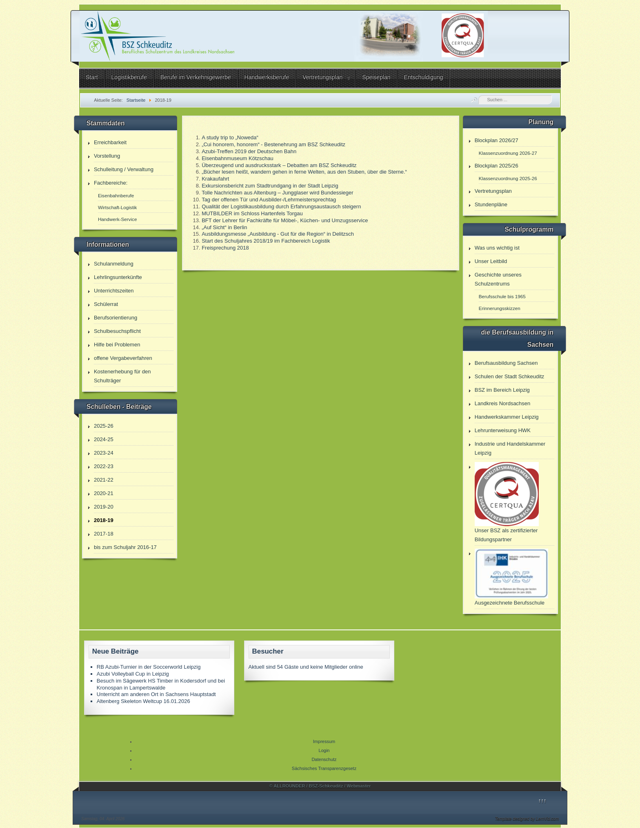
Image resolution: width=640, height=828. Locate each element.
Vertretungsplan (322, 77)
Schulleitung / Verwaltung (123, 169)
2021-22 (103, 480)
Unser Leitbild (491, 261)
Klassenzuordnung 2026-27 (508, 153)
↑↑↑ (542, 800)
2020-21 (103, 493)
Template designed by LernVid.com (527, 819)
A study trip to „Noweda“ (230, 137)
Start (92, 77)
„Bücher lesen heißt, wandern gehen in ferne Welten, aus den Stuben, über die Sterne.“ (304, 172)
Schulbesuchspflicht (117, 331)
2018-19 (103, 520)
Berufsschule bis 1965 (502, 296)
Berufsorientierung (115, 318)
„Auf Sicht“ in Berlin (224, 227)
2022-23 (103, 466)
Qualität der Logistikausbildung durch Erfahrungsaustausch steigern (281, 206)
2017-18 (103, 534)
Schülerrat (106, 304)
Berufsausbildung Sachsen (506, 363)
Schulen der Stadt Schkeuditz (509, 376)
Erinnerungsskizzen (499, 308)
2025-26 (103, 426)
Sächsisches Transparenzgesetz (324, 768)
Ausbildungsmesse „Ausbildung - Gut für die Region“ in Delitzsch (278, 234)
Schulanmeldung (113, 264)
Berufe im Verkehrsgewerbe (195, 77)
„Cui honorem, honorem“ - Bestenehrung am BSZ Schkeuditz (273, 144)
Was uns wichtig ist (497, 248)
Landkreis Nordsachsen (503, 403)
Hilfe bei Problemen (117, 344)
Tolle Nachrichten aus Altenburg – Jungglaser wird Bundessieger (277, 193)
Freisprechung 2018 (225, 248)
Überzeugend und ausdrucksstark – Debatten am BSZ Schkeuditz (279, 165)
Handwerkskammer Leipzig (507, 417)
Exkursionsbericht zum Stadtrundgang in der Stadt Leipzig (270, 186)
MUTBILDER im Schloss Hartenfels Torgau (252, 213)
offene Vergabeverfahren (123, 358)
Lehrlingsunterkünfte (118, 277)
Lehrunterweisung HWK (503, 430)
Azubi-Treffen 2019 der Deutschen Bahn (249, 151)
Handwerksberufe (266, 77)
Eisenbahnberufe (116, 195)
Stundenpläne (491, 204)
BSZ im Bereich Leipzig (502, 390)
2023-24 (103, 453)
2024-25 (103, 439)
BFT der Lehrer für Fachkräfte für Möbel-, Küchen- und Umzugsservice (285, 220)
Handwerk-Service (117, 219)
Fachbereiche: (110, 183)
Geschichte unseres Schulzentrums (498, 279)
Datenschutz (323, 759)
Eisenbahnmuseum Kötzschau (237, 158)
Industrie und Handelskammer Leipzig (510, 448)
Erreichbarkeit (110, 142)
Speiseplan (376, 77)
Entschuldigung (423, 77)
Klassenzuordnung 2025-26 (508, 178)
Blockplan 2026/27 (496, 140)
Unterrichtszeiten (114, 291)
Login (324, 750)
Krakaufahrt (215, 179)
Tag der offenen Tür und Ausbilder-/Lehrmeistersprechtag (269, 199)
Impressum (324, 741)
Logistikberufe (129, 77)
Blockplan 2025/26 (496, 166)
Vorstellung (107, 156)
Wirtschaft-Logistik (117, 207)
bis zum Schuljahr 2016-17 (125, 547)
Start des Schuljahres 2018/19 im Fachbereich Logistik (266, 241)
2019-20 (103, 507)
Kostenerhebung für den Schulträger (122, 376)
